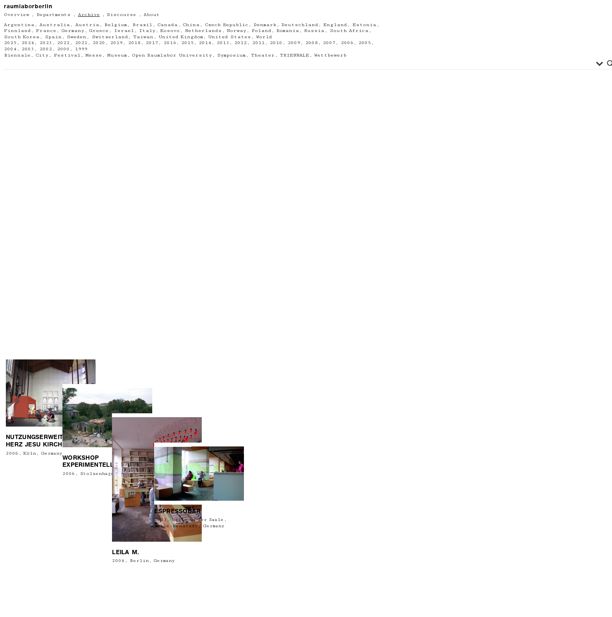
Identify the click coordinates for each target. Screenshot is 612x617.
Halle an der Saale (192, 534)
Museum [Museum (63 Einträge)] (117, 55)
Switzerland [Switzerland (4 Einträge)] (110, 37)
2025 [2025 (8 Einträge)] (10, 43)
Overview (16, 15)
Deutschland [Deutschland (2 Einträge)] (299, 25)
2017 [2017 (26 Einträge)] (152, 43)
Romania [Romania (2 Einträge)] (287, 31)
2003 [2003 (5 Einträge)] (27, 49)
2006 (12, 518)
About (152, 15)
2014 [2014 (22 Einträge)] (205, 43)
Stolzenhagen (90, 539)
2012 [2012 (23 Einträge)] (240, 43)
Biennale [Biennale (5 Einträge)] (17, 55)
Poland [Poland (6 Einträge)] (261, 31)
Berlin (128, 604)
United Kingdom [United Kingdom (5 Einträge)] (180, 37)
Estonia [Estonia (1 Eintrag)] (364, 25)
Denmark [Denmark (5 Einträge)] (265, 25)
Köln (29, 518)
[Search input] (301, 63)
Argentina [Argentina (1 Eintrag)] (19, 25)
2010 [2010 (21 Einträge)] (276, 43)
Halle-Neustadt (171, 540)
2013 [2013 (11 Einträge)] (223, 43)
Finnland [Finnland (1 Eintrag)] (17, 31)
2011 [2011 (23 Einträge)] (258, 43)
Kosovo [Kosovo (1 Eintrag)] (170, 31)
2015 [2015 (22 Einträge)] (187, 43)
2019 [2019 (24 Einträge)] (116, 43)
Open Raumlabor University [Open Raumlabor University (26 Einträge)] (172, 55)
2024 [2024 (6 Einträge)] (27, 43)
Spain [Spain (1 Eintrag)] (53, 37)
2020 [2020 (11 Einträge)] (99, 43)
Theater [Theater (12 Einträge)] (263, 55)
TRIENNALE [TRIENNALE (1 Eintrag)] (294, 55)
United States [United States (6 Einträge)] (229, 37)
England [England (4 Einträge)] (335, 25)
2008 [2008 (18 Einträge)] (311, 43)
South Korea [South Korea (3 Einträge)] (21, 37)
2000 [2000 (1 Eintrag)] (63, 49)
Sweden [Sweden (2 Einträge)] (76, 37)
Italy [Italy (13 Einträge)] (147, 31)
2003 (155, 534)
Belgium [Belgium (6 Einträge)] (115, 25)
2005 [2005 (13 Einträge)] (364, 43)
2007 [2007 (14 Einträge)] (329, 43)
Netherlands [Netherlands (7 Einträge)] (203, 31)
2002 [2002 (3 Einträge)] (45, 49)
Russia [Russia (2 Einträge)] (314, 31)
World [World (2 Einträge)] (264, 37)
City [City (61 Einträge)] (42, 55)
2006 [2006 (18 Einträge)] (347, 43)
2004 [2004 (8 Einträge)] (10, 49)
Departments (54, 15)
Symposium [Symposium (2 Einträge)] (231, 55)
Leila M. (114, 595)
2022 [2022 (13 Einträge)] (63, 43)
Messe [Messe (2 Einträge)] (93, 55)
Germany (51, 518)
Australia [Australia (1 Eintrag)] (54, 25)
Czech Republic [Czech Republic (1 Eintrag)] (226, 25)
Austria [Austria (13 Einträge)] (87, 25)
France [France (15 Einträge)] (46, 31)
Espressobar (172, 525)
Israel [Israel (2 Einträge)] (124, 31)
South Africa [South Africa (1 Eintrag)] (349, 31)
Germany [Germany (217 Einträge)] (73, 31)
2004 (107, 604)
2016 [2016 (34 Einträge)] (170, 43)
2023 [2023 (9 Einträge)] (45, 43)
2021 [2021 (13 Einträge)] (81, 43)
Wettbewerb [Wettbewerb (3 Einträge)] (330, 55)
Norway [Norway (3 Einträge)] (236, 31)
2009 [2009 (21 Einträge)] (294, 43)
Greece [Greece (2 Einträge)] (99, 31)
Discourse (121, 15)
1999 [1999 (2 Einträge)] (81, 49)
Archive (89, 15)
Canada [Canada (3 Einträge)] (167, 25)
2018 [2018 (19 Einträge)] (134, 43)
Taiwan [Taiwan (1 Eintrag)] (143, 37)
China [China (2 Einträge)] (191, 25)
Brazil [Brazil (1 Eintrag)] (142, 25)
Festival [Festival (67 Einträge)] (67, 55)
